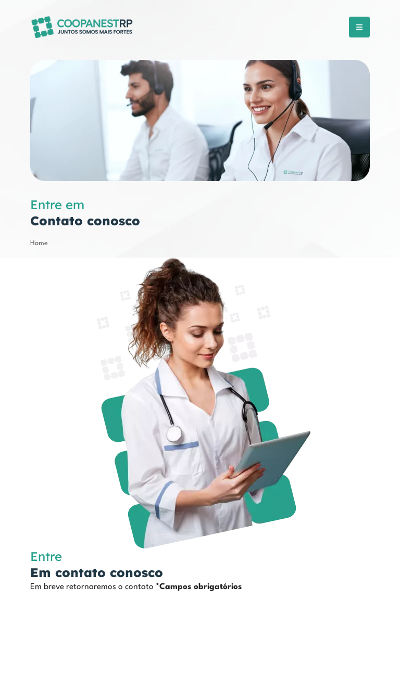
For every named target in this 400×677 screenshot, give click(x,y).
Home (39, 243)
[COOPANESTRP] (82, 27)
